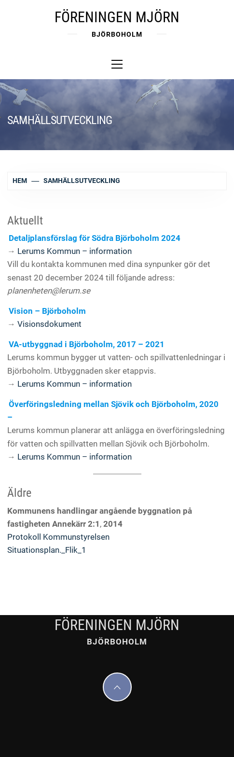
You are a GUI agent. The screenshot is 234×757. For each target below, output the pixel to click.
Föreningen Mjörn (117, 17)
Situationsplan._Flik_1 (46, 550)
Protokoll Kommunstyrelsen (58, 537)
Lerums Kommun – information (74, 251)
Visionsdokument (49, 324)
